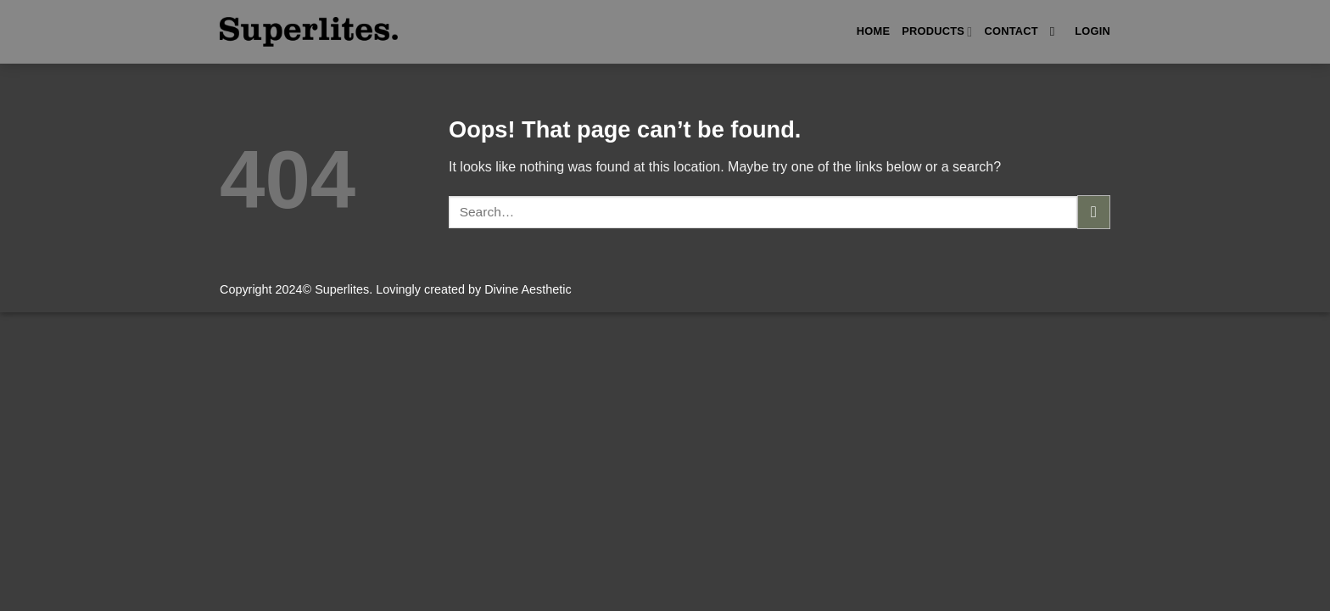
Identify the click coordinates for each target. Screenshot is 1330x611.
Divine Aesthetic (527, 289)
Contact (1010, 31)
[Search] (1056, 31)
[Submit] (1093, 211)
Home (873, 31)
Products (937, 32)
